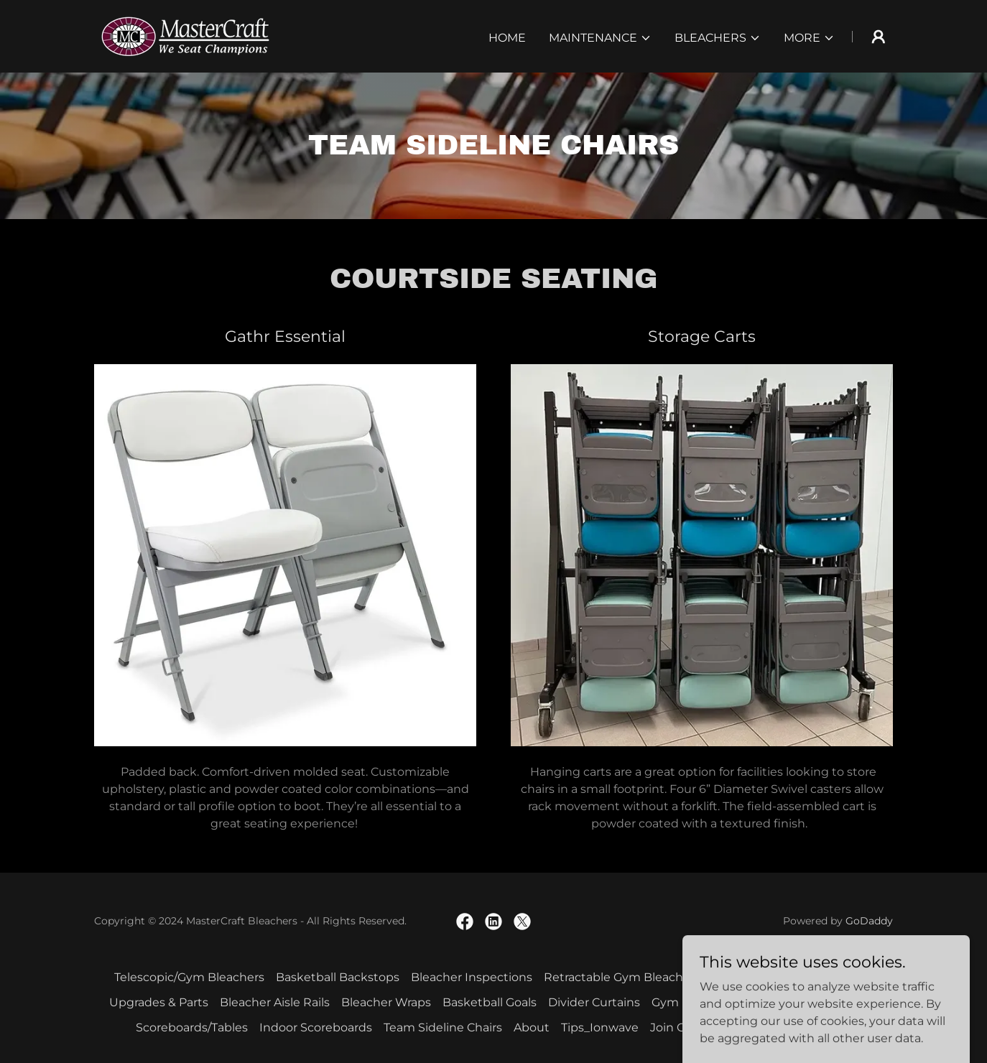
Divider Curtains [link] (594, 1002)
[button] (600, 38)
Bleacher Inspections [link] (471, 977)
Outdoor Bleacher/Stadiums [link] (792, 977)
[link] (185, 35)
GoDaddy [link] (869, 920)
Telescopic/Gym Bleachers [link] (189, 977)
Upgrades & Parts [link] (158, 1002)
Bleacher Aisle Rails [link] (275, 1002)
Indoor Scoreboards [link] (315, 1027)
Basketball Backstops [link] (337, 977)
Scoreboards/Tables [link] (192, 1027)
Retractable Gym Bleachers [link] (622, 977)
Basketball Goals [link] (489, 1002)
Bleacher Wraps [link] (386, 1002)
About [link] (532, 1027)
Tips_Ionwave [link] (600, 1027)
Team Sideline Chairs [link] (443, 1027)
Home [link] (507, 38)
